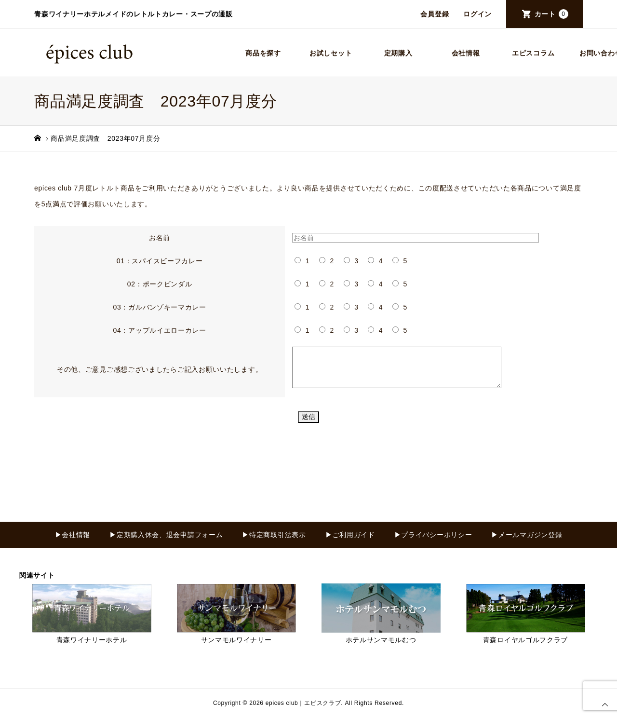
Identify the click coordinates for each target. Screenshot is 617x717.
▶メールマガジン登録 (526, 534)
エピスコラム (533, 53)
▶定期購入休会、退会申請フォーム (166, 534)
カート (551, 14)
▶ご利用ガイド (350, 534)
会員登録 (434, 14)
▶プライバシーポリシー (433, 534)
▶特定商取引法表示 (274, 534)
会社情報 (466, 53)
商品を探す (263, 53)
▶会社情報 (73, 534)
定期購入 (398, 53)
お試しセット (330, 53)
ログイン (477, 14)
